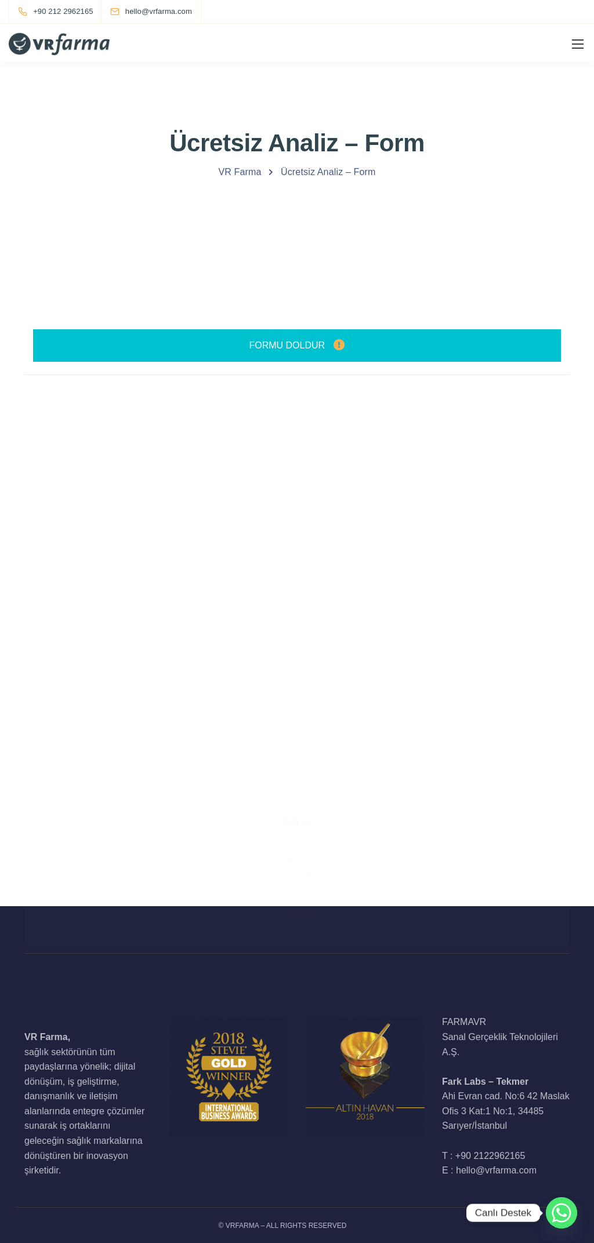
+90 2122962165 (490, 1156)
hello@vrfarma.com (297, 504)
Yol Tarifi (297, 869)
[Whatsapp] (561, 1213)
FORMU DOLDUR (297, 345)
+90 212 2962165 (297, 692)
